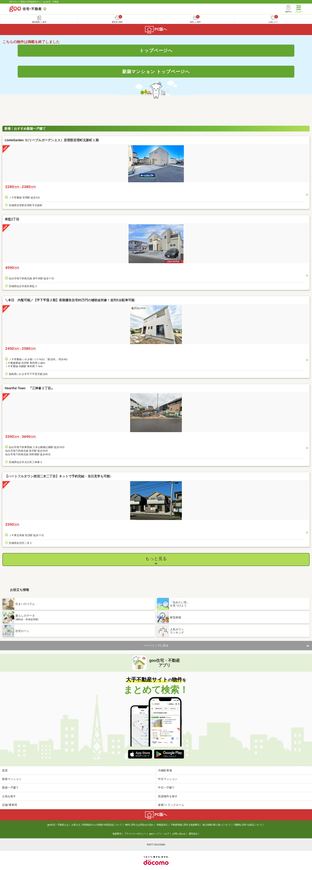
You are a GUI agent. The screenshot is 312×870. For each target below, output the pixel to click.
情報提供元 (162, 824)
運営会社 (193, 833)
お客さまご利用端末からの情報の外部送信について (96, 824)
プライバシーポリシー (135, 833)
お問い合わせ (178, 833)
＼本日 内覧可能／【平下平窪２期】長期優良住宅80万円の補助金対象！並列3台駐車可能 (70, 300)
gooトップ (154, 833)
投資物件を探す (167, 796)
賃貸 (5, 770)
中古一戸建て (166, 787)
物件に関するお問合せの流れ (139, 824)
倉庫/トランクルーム (171, 804)
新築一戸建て (10, 787)
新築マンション (11, 779)
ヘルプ (166, 833)
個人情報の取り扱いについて (216, 824)
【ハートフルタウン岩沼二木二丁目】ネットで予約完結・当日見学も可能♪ (58, 476)
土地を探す (9, 796)
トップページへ (156, 50)
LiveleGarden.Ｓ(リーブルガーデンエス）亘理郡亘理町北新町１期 (52, 140)
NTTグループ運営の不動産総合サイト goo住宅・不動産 (33, 2)
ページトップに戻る (156, 645)
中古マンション (167, 779)
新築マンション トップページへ (156, 71)
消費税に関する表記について (248, 824)
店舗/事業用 (9, 804)
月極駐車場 (165, 770)
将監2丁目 (12, 219)
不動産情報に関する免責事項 (185, 824)
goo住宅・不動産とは (57, 824)
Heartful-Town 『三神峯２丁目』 (29, 388)
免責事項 (116, 833)
